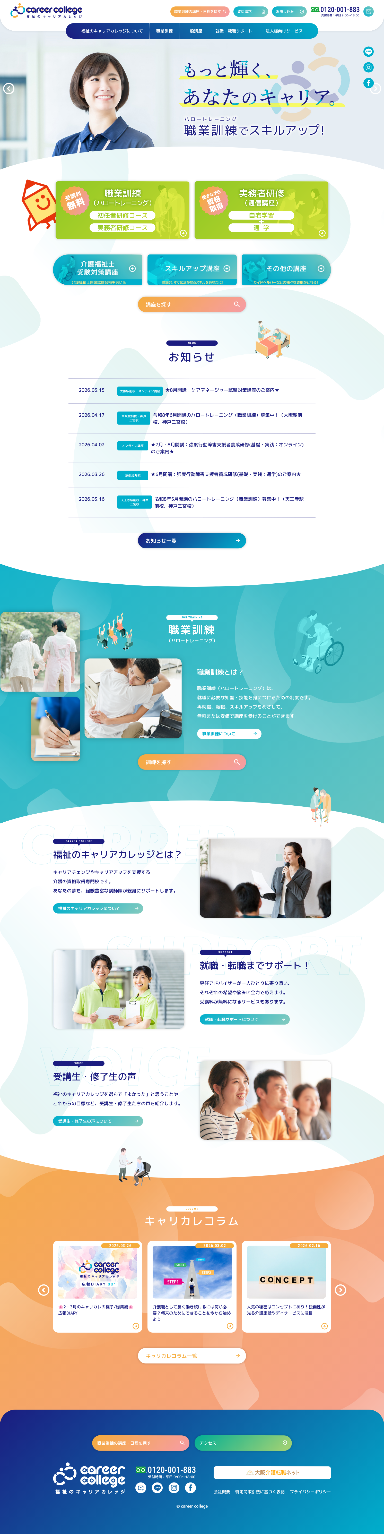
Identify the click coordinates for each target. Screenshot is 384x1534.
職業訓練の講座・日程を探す (200, 11)
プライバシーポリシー (310, 1492)
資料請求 (251, 11)
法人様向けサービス (284, 31)
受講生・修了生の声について (98, 1121)
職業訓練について (230, 733)
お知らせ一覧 (193, 540)
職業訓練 (164, 31)
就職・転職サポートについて (245, 1019)
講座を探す (193, 304)
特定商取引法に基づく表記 (260, 1492)
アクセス (244, 1443)
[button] (8, 88)
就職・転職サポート (233, 31)
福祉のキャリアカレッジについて (112, 31)
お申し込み (290, 11)
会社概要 (222, 1492)
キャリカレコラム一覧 (193, 1355)
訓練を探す (193, 762)
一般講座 (194, 31)
